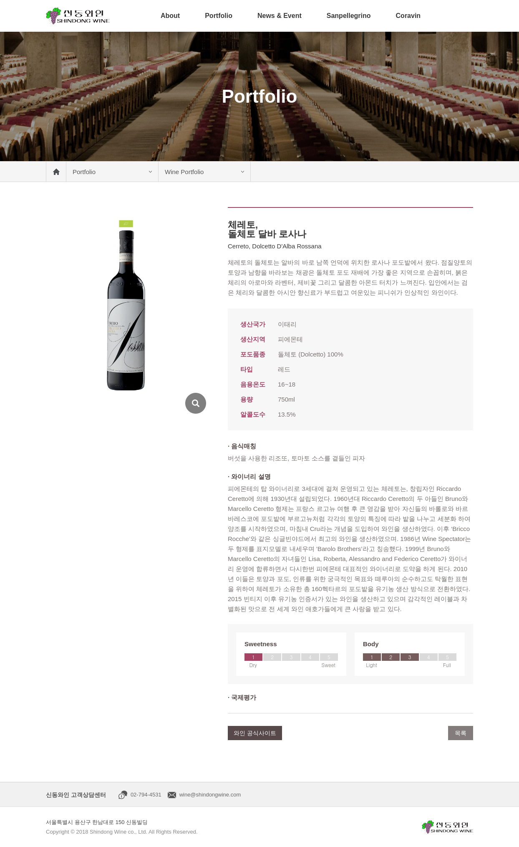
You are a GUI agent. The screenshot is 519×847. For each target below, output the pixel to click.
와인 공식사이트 (255, 733)
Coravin (408, 15)
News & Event (279, 15)
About (170, 15)
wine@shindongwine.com (210, 794)
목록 (460, 733)
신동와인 (78, 16)
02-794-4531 (146, 794)
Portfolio (218, 15)
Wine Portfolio (184, 171)
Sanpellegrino (349, 15)
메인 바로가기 (56, 172)
